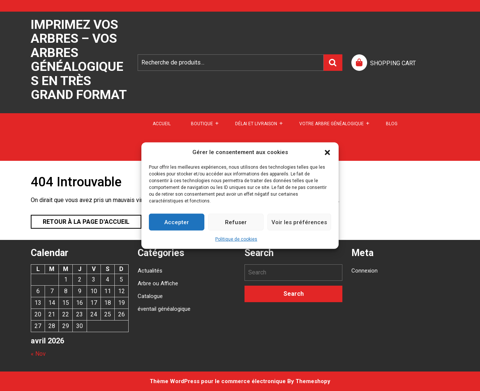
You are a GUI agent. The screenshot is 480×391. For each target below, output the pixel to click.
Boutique (202, 123)
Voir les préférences (299, 222)
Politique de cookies (236, 239)
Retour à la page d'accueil (80, 220)
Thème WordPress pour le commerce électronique (218, 381)
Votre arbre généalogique (331, 123)
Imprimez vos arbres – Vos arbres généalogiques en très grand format (79, 59)
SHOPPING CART (393, 63)
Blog (392, 123)
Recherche (333, 62)
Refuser (236, 222)
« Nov (38, 353)
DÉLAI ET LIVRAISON (256, 123)
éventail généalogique (164, 309)
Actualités (150, 270)
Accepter (176, 222)
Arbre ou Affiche (158, 283)
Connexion (364, 270)
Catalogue (150, 296)
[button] (327, 152)
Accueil (162, 123)
